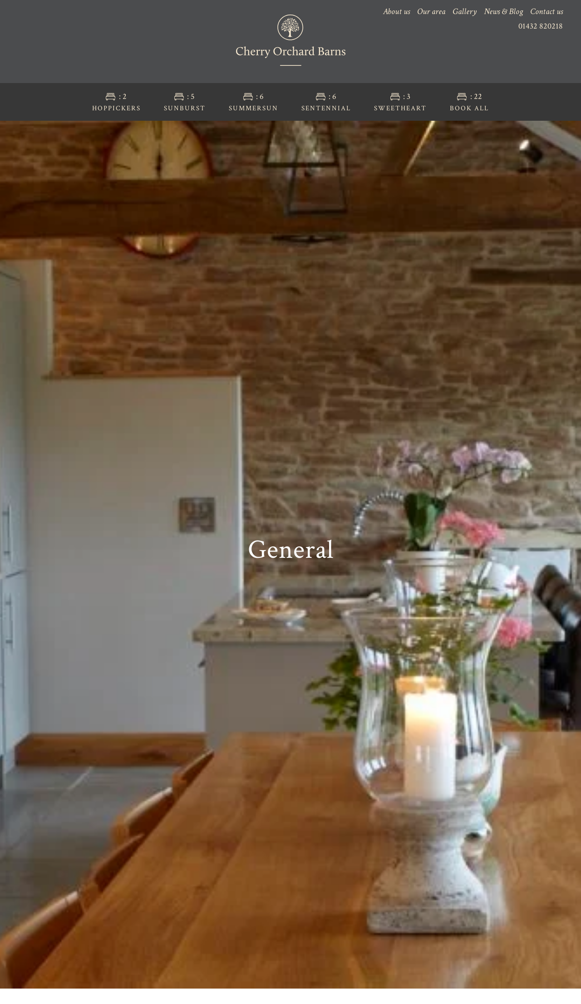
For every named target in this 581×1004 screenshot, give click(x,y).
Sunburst (185, 102)
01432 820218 (540, 26)
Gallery (465, 11)
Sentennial (326, 102)
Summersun (253, 102)
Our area (431, 11)
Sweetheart (400, 102)
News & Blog (503, 11)
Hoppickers (116, 102)
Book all (469, 102)
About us (396, 11)
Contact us (546, 11)
